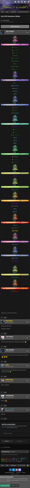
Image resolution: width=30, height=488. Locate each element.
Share (7, 441)
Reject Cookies (14, 485)
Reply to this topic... (8, 433)
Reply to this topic (15, 26)
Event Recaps (10, 21)
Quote (5, 317)
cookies (8, 478)
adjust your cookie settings (12, 480)
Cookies (23, 472)
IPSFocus (12, 472)
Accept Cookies (5, 485)
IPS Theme (7, 472)
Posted (9, 33)
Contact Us (18, 472)
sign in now (3, 427)
